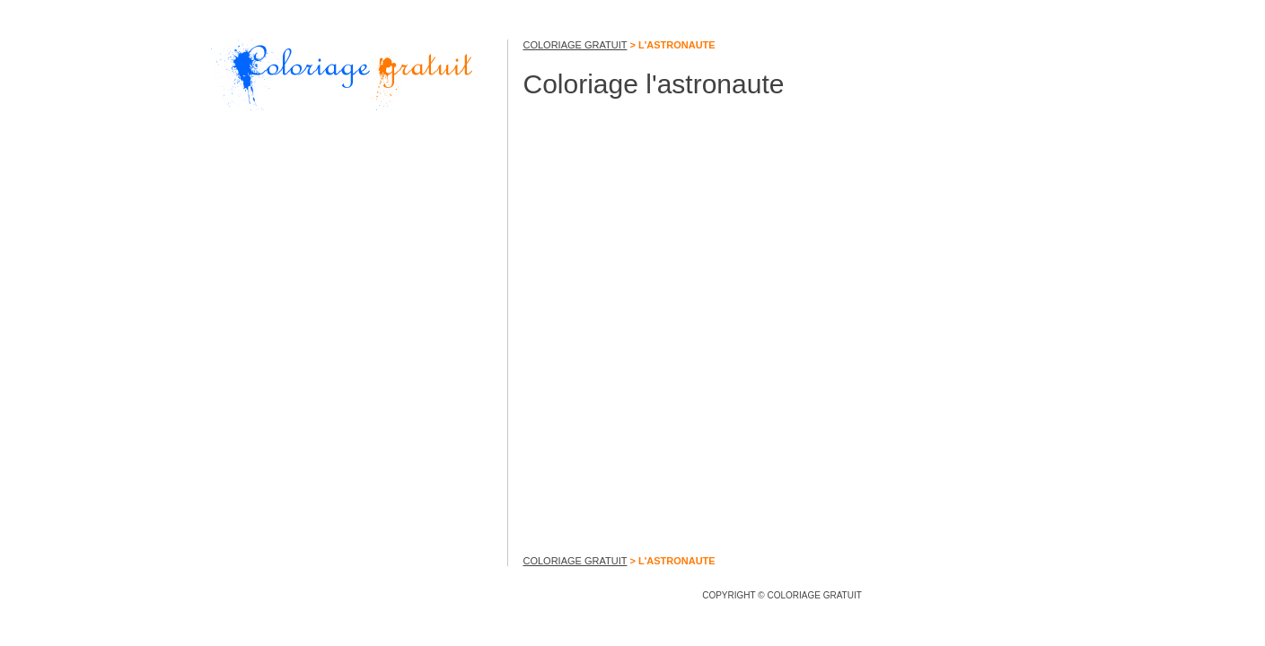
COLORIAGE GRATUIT (575, 44)
